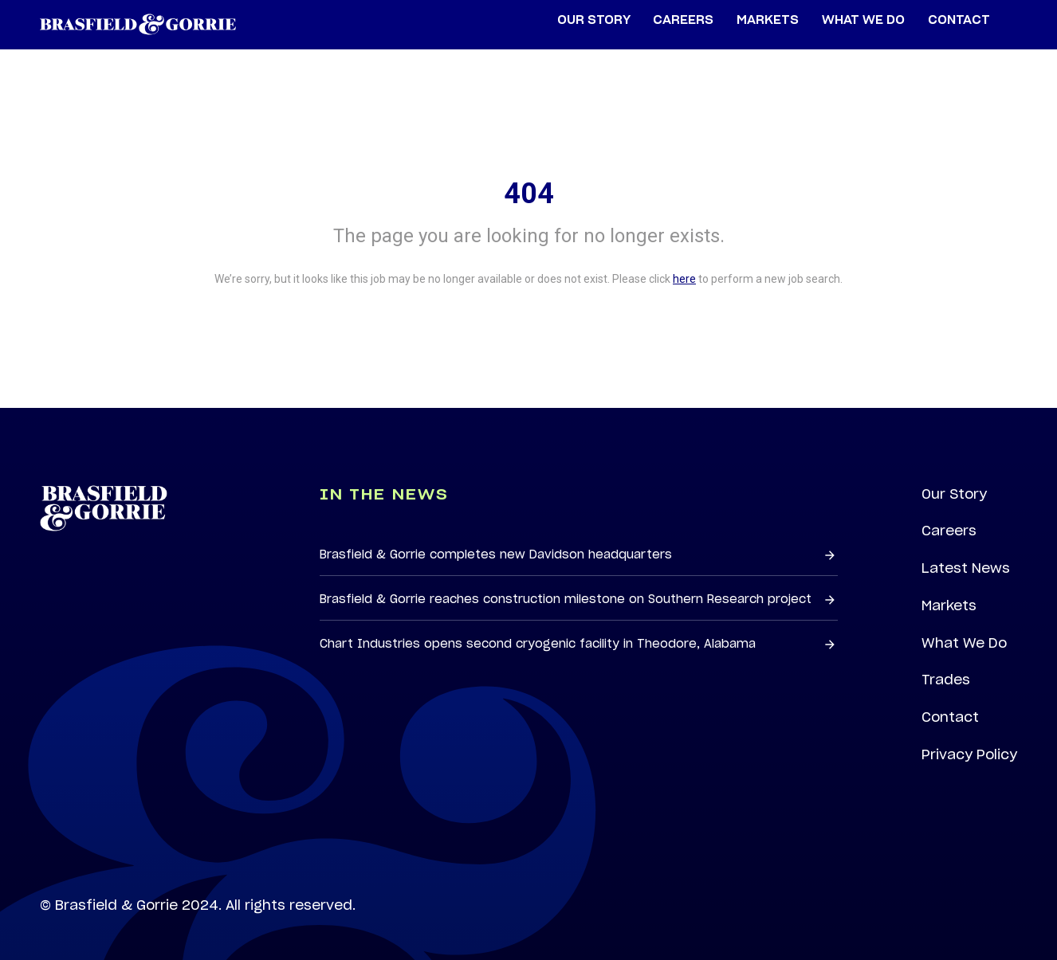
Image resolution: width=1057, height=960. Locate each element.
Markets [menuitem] (768, 20)
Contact (950, 717)
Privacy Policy (969, 754)
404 (529, 193)
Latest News (965, 568)
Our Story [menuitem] (594, 20)
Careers (948, 530)
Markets (948, 605)
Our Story (954, 494)
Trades (945, 679)
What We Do (964, 643)
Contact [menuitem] (959, 20)
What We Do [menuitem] (863, 20)
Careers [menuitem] (683, 20)
